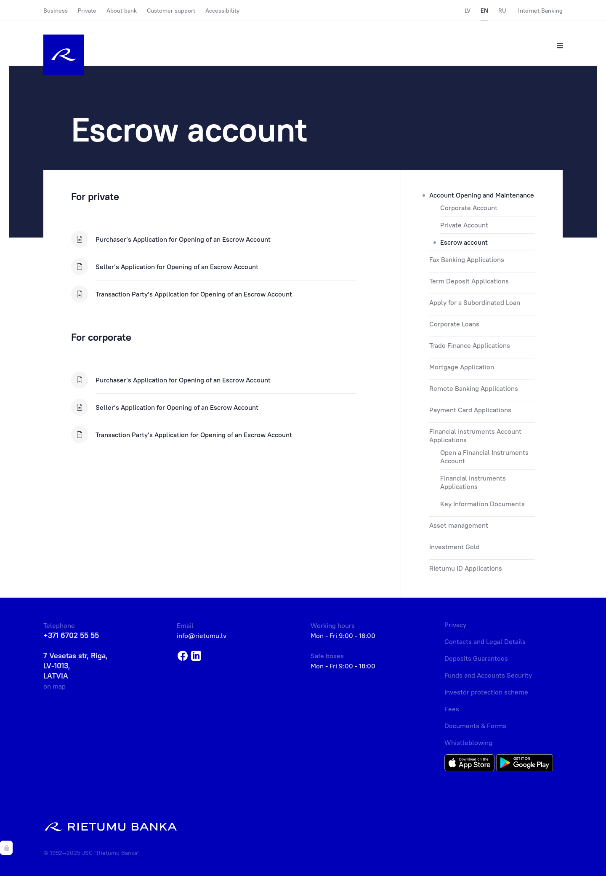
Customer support (171, 10)
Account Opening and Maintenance (481, 195)
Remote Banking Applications (473, 388)
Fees (451, 709)
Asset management (458, 525)
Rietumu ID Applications (465, 568)
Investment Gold (454, 546)
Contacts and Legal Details (485, 641)
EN (484, 10)
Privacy (455, 624)
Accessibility (222, 10)
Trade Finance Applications (469, 345)
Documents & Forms (475, 725)
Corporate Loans (454, 324)
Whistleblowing (468, 742)
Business (55, 10)
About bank (121, 10)
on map (54, 686)
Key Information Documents (482, 503)
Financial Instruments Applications (473, 482)
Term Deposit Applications (469, 281)
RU (502, 10)
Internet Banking (540, 10)
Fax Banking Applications (466, 259)
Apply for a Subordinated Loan (474, 302)
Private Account (464, 225)
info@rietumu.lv (201, 635)
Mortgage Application (461, 367)
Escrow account (464, 242)
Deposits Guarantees (476, 658)
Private (87, 10)
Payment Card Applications (470, 410)
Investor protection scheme (486, 692)
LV (467, 10)
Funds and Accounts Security (488, 675)
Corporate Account (468, 207)
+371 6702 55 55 (71, 635)
